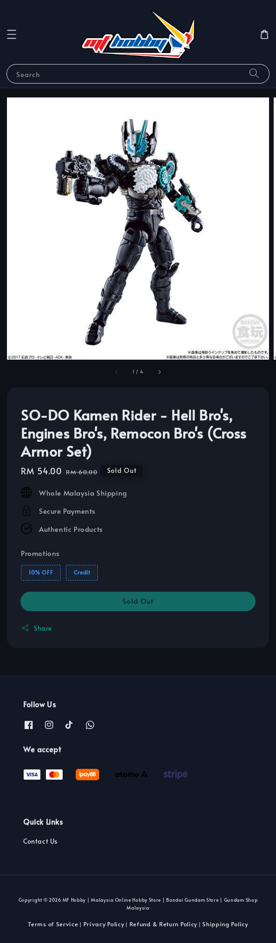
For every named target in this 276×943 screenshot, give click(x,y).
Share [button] (36, 628)
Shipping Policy (225, 924)
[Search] (254, 74)
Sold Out (138, 601)
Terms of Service (53, 924)
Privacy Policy (103, 924)
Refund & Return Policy (163, 924)
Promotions (40, 553)
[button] (11, 34)
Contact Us (40, 841)
